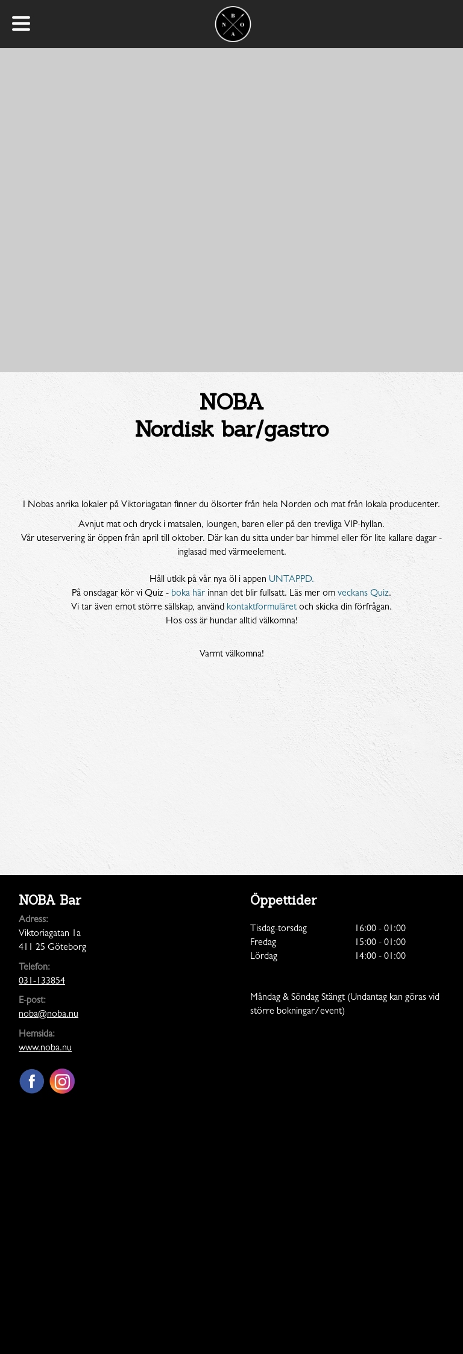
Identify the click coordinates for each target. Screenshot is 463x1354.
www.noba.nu (45, 1048)
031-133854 (42, 982)
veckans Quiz (363, 594)
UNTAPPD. (291, 580)
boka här (188, 594)
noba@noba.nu (48, 1015)
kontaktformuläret (262, 608)
